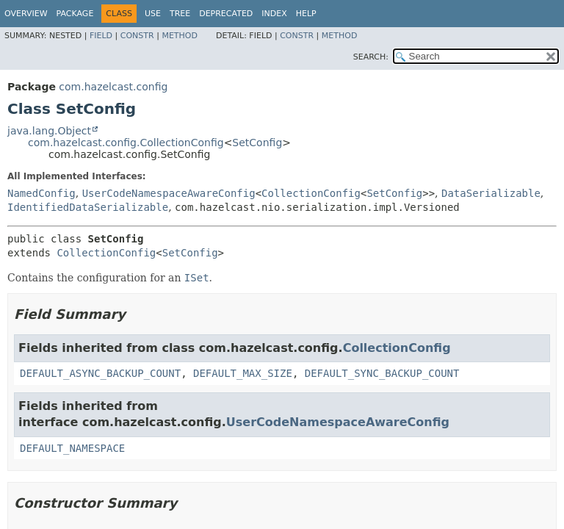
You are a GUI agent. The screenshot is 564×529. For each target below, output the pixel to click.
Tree (180, 13)
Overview (26, 13)
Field (101, 35)
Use (153, 13)
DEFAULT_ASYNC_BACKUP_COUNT (100, 373)
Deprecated (226, 13)
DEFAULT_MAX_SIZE (242, 373)
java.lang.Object (49, 131)
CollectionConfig (311, 193)
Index (273, 13)
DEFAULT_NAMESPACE (72, 448)
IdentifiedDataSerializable (87, 207)
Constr (137, 35)
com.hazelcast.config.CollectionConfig (126, 142)
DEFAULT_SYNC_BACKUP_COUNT (382, 373)
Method (180, 35)
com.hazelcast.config (113, 87)
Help (306, 13)
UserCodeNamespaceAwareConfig (169, 193)
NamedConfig (41, 193)
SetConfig (257, 142)
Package (75, 13)
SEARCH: (370, 57)
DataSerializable (490, 193)
